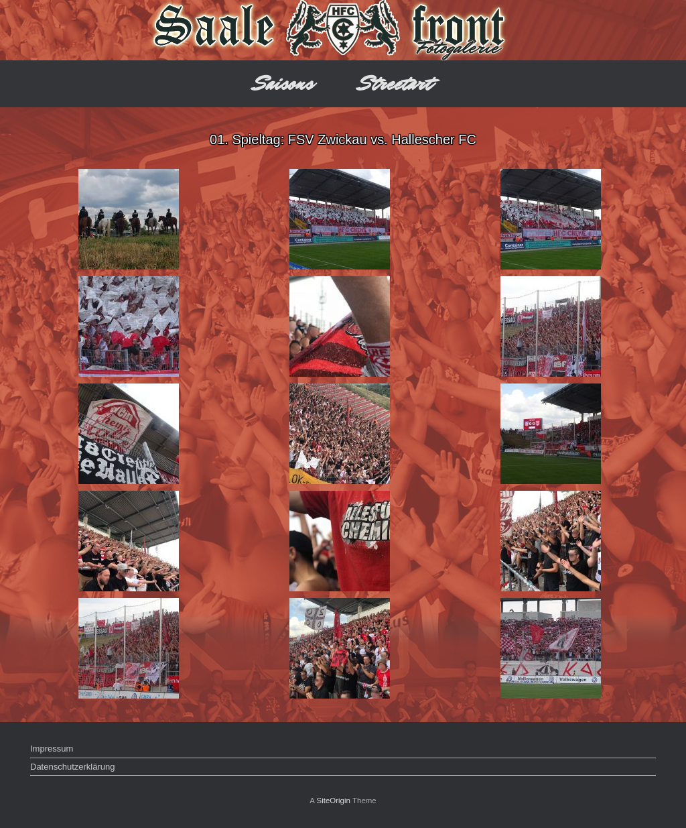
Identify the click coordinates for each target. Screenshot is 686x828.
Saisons (284, 83)
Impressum (51, 749)
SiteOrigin (333, 800)
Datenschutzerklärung (72, 767)
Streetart (395, 83)
